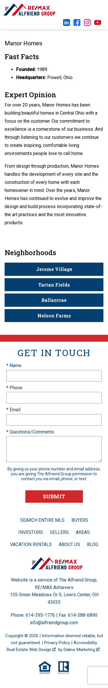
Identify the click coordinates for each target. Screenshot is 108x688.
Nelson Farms (54, 316)
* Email (13, 409)
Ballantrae (54, 300)
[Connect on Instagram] (87, 24)
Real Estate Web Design (31, 649)
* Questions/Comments (30, 432)
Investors (30, 532)
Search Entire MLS (42, 520)
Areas (83, 532)
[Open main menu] (99, 9)
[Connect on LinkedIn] (66, 24)
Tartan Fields (54, 285)
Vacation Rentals (31, 544)
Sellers (59, 532)
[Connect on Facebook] (76, 24)
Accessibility (85, 642)
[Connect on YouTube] (97, 24)
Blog (92, 544)
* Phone (14, 387)
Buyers (79, 520)
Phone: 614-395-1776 (33, 615)
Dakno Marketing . (82, 649)
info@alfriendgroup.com (54, 622)
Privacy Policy (57, 642)
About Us (69, 544)
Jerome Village (54, 269)
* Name (13, 365)
